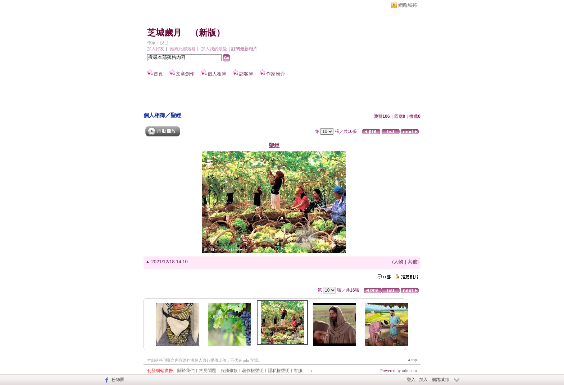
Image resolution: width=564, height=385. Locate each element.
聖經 (175, 115)
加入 (423, 379)
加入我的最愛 (214, 48)
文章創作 (185, 73)
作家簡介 (275, 73)
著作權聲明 (253, 370)
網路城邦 (407, 5)
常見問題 (207, 370)
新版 (207, 32)
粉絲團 (118, 379)
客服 (298, 370)
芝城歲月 (164, 32)
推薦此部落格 (183, 48)
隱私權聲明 (279, 370)
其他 (412, 261)
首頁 (158, 73)
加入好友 (155, 48)
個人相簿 (217, 73)
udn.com (409, 370)
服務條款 (229, 370)
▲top (412, 359)
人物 (398, 261)
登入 (411, 379)
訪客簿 (246, 73)
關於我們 (186, 370)
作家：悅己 (158, 42)
